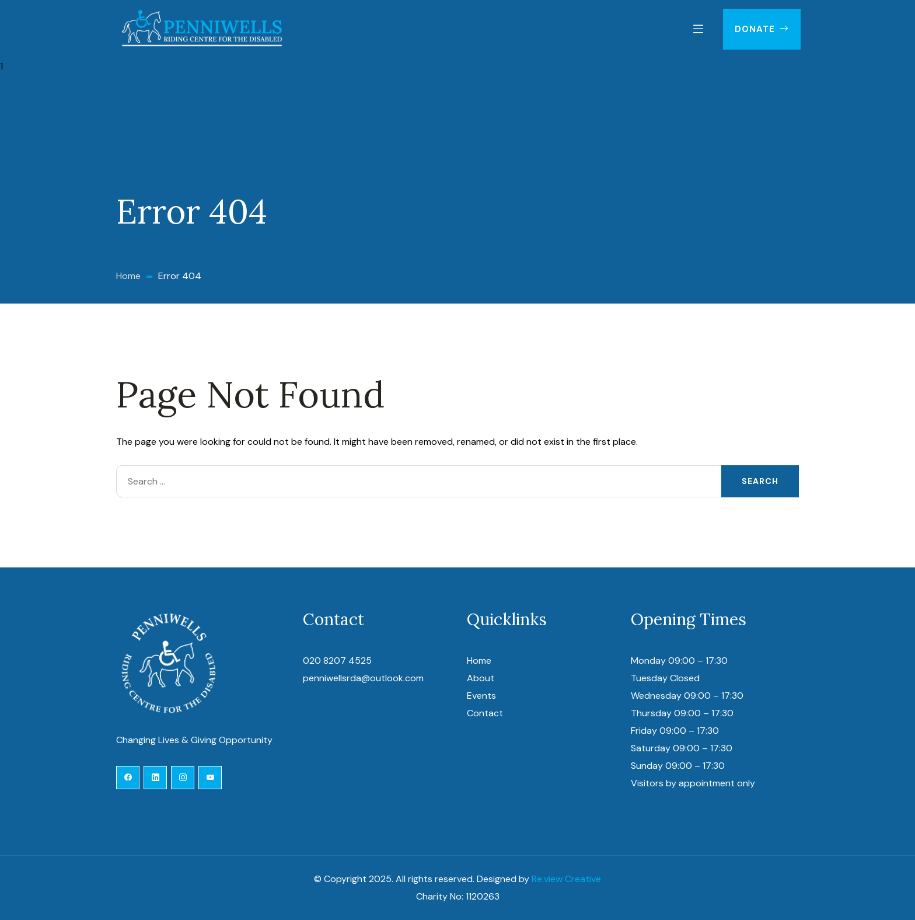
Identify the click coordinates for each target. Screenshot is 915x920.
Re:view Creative (566, 879)
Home (479, 660)
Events (481, 695)
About (480, 678)
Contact (485, 713)
